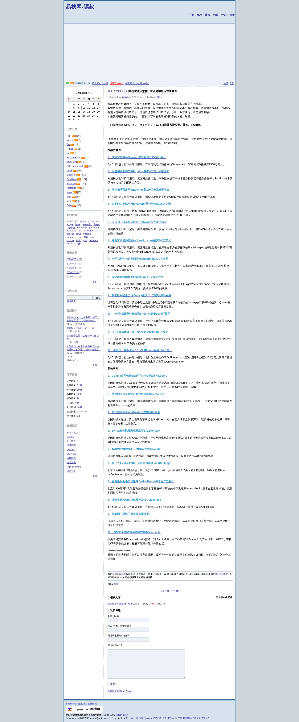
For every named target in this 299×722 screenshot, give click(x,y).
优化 (78, 240)
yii (89, 221)
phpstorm (94, 227)
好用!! (69, 357)
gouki (124, 97)
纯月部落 (71, 458)
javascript (87, 224)
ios (68, 243)
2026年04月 (73, 263)
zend (78, 234)
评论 (224, 14)
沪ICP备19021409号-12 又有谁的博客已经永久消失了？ (181, 718)
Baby (69, 205)
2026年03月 (73, 268)
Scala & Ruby (73, 157)
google (70, 224)
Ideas (69, 192)
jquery (83, 221)
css (73, 243)
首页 (110, 90)
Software (71, 183)
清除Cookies (145, 718)
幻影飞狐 (71, 471)
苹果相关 (71, 175)
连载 (86, 237)
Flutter (70, 148)
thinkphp (88, 230)
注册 (225, 83)
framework (82, 227)
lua (68, 153)
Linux (69, 170)
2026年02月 (73, 272)
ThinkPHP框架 (74, 467)
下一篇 (174, 591)
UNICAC (71, 449)
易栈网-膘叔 (80, 7)
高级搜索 (71, 301)
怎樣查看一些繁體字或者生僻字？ (125, 603)
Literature (71, 188)
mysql (69, 221)
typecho (87, 234)
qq (80, 237)
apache (70, 234)
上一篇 (165, 591)
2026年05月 (73, 259)
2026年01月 (73, 276)
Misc (118, 90)
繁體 (116, 584)
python (70, 140)
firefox (96, 224)
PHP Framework (75, 166)
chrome (70, 240)
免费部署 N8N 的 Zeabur (137, 83)
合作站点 (81, 704)
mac (80, 230)
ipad (85, 240)
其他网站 (92, 704)
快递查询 (71, 462)
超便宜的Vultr (117, 83)
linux (77, 224)
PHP (69, 136)
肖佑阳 (71, 227)
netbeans (93, 240)
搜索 (207, 14)
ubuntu (95, 221)
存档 (199, 14)
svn (96, 230)
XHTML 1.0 (132, 718)
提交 (112, 684)
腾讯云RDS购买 (100, 83)
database (71, 230)
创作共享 (121, 574)
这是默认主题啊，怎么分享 (80, 328)
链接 (232, 14)
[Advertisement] (149, 53)
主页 (191, 14)
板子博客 (71, 441)
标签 (215, 14)
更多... (95, 281)
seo (92, 237)
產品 (69, 196)
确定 (98, 297)
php (76, 221)
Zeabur (70, 436)
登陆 (232, 83)
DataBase (72, 179)
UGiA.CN (71, 454)
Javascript (72, 162)
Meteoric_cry (73, 432)
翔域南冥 (71, 445)
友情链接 (70, 704)
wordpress (72, 237)
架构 (79, 243)
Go (68, 144)
